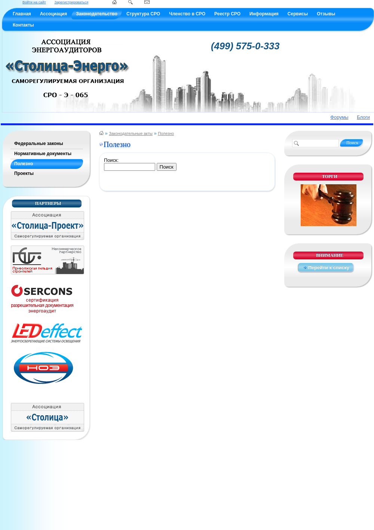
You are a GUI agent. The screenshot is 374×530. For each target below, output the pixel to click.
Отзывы (326, 13)
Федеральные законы (38, 143)
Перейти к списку (328, 267)
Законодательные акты (131, 133)
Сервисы (298, 13)
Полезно (23, 163)
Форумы (339, 117)
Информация (264, 13)
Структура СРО (143, 13)
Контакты (23, 25)
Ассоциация (53, 13)
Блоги (363, 117)
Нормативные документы (42, 153)
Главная (22, 13)
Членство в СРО (187, 13)
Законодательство (96, 13)
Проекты (24, 173)
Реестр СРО (227, 13)
